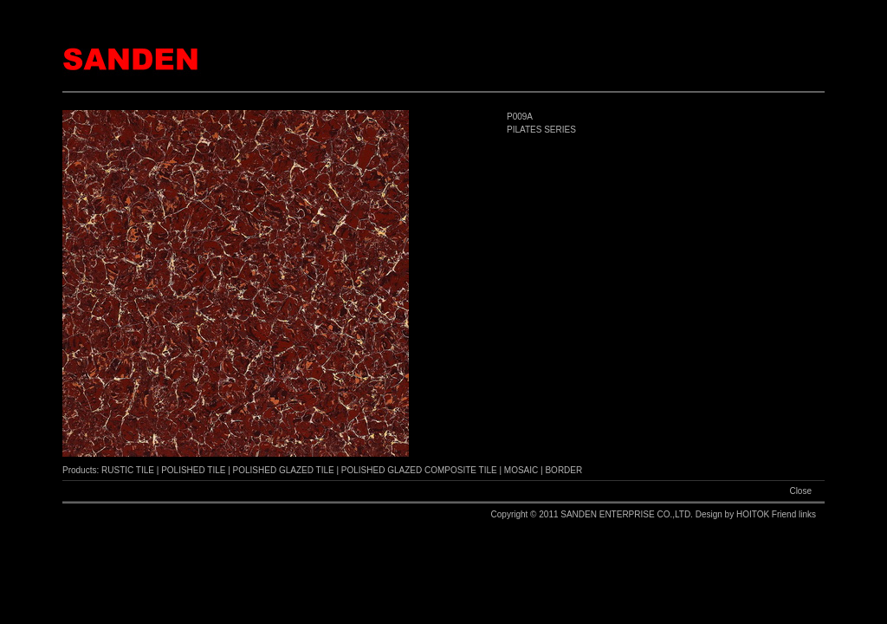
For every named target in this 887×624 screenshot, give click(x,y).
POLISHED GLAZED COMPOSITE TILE (419, 470)
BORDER (563, 470)
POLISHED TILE (193, 470)
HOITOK (754, 514)
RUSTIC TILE (127, 470)
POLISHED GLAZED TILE (283, 470)
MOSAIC (521, 470)
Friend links (794, 514)
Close (800, 491)
